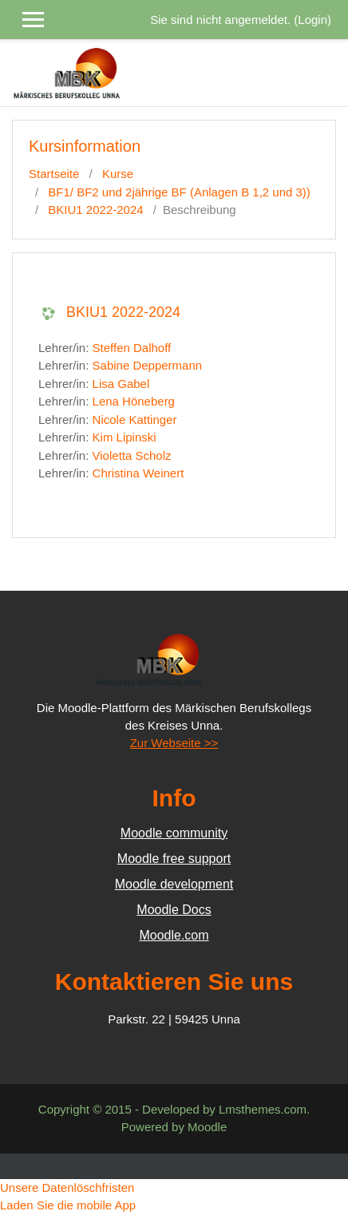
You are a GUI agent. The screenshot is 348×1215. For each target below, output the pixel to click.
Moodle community (174, 833)
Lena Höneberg (134, 401)
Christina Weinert (138, 473)
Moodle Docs (173, 909)
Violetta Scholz (132, 455)
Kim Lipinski (124, 437)
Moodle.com (173, 935)
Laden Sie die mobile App (68, 1205)
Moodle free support (174, 858)
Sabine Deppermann (148, 365)
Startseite (54, 173)
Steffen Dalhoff (132, 347)
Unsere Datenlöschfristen (67, 1187)
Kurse (117, 173)
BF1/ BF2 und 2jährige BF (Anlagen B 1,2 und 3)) (179, 192)
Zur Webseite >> (174, 743)
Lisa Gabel (121, 383)
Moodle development (174, 884)
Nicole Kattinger (135, 419)
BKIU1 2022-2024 (95, 209)
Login (312, 19)
